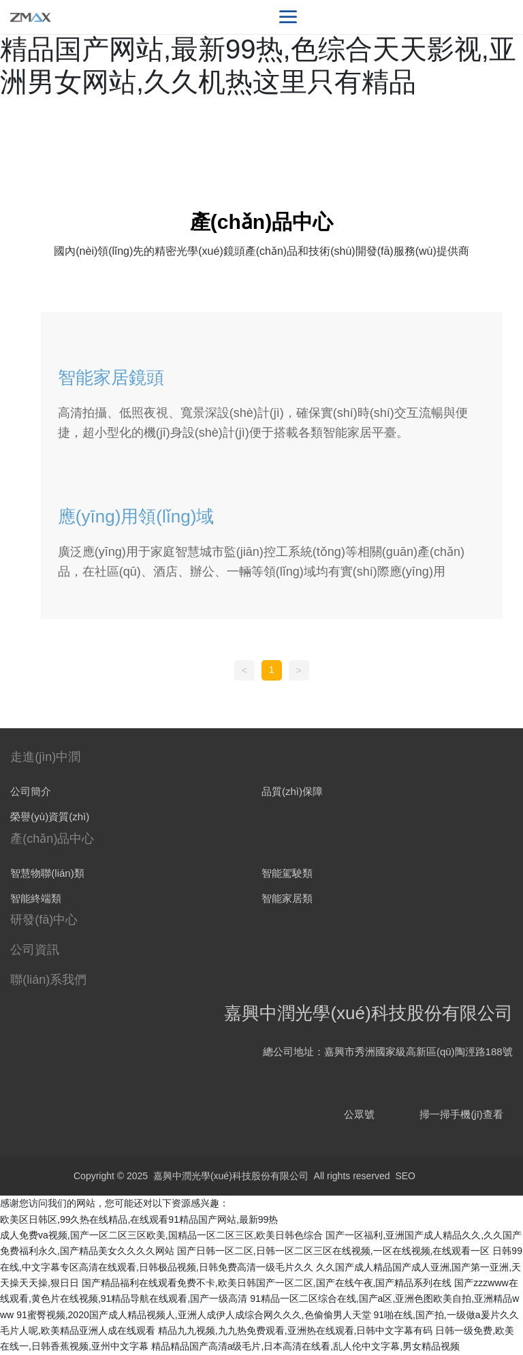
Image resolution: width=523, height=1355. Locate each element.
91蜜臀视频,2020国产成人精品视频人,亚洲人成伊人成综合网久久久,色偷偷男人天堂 (193, 1314)
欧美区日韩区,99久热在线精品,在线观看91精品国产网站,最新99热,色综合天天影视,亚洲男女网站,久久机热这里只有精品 (258, 49)
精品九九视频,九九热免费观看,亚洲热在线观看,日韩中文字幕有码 (295, 1330)
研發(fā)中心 (44, 919)
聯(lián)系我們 (48, 979)
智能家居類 (287, 898)
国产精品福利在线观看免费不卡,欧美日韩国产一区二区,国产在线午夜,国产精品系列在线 (267, 1282)
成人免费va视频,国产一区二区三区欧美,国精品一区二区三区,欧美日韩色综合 (161, 1235)
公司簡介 (30, 791)
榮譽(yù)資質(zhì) (49, 816)
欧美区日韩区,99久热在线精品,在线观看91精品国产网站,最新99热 (139, 1219)
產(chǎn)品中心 (52, 838)
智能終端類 (35, 898)
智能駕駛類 (287, 873)
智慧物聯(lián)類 (47, 873)
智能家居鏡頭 (111, 377)
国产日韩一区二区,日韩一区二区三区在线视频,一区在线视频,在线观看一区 (333, 1250)
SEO (405, 1175)
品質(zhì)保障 (292, 791)
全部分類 (261, 299)
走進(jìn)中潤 (45, 757)
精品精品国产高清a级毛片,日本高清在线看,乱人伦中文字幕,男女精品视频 (305, 1346)
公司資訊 (34, 949)
